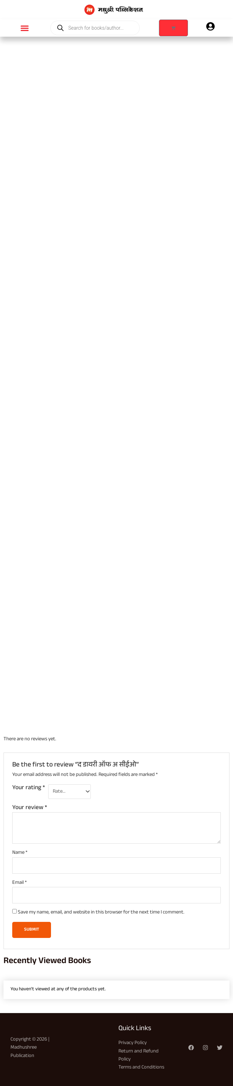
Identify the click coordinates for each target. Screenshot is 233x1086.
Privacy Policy (132, 1043)
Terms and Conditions (141, 1067)
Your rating (28, 788)
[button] (24, 28)
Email (19, 883)
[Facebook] (191, 1047)
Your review (29, 808)
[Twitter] (220, 1047)
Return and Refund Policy (138, 1055)
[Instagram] (205, 1047)
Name (20, 853)
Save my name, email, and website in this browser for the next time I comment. (101, 912)
